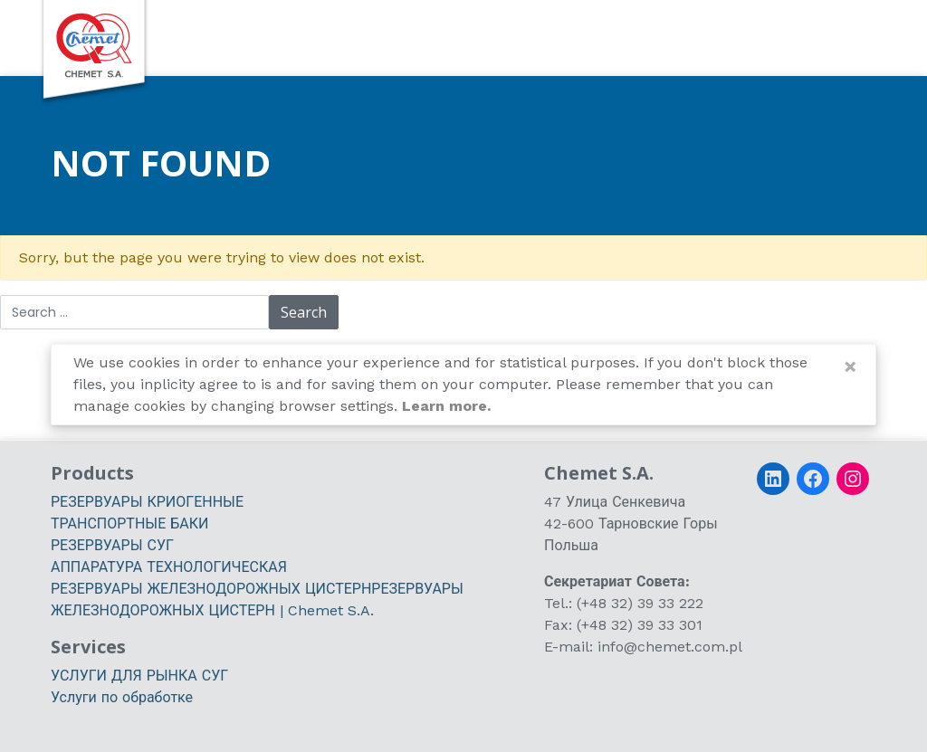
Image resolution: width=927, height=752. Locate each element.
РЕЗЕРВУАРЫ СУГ (112, 545)
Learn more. (446, 405)
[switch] (836, 37)
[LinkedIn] (773, 478)
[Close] (850, 366)
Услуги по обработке (122, 697)
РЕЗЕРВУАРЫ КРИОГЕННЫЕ (147, 501)
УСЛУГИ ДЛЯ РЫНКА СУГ (139, 675)
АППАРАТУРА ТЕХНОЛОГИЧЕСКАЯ (169, 567)
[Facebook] (813, 478)
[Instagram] (852, 478)
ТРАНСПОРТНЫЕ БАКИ (129, 523)
